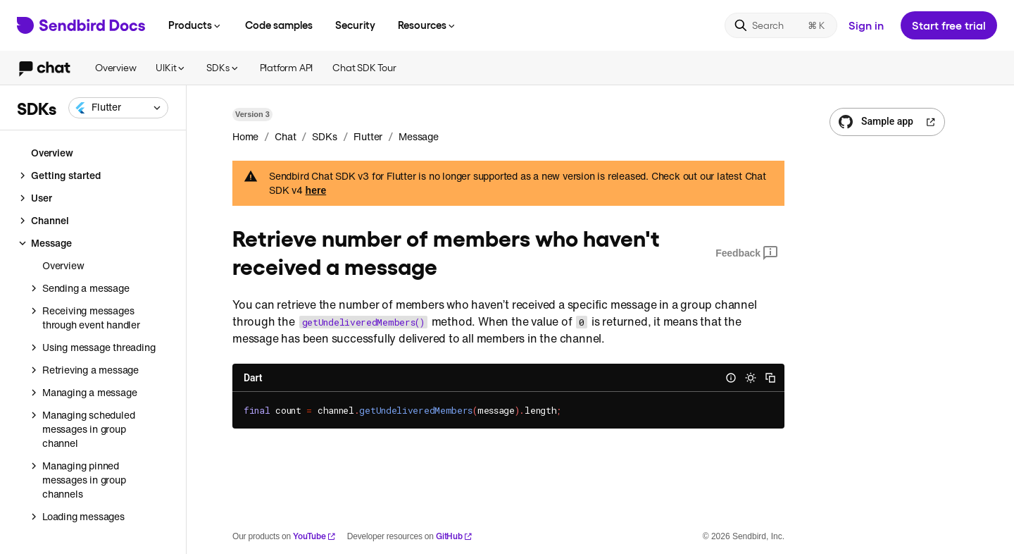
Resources (427, 24)
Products (195, 24)
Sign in (866, 25)
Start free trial (949, 25)
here (316, 190)
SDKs (222, 67)
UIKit (171, 67)
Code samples (279, 24)
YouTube (314, 536)
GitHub (454, 536)
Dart (253, 377)
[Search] (781, 25)
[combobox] (118, 108)
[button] (118, 108)
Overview (115, 67)
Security (355, 24)
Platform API (286, 67)
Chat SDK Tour (364, 67)
